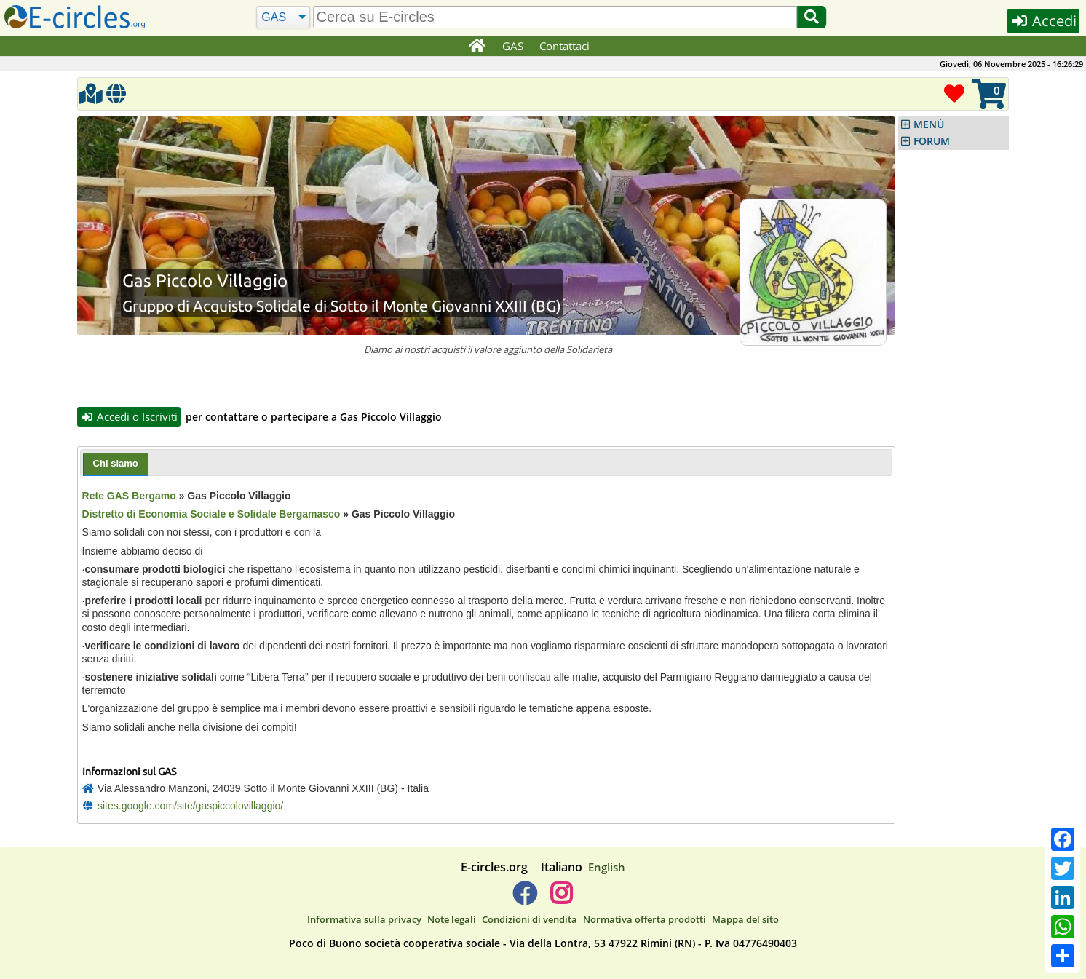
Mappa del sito (745, 919)
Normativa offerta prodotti (644, 919)
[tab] (115, 464)
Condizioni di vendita (529, 919)
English (606, 867)
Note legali (451, 919)
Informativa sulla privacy (364, 919)
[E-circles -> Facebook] (524, 898)
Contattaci (564, 46)
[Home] (476, 46)
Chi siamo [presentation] (115, 463)
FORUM (931, 141)
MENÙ (928, 124)
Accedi (1043, 21)
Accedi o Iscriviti (129, 416)
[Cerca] (283, 17)
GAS (512, 46)
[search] (555, 17)
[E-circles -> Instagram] (560, 898)
